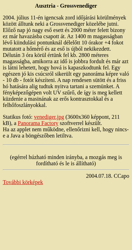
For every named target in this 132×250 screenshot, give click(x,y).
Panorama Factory (38, 123)
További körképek (23, 182)
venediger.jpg (49, 117)
